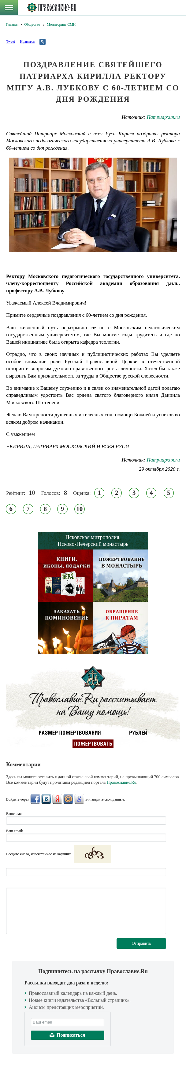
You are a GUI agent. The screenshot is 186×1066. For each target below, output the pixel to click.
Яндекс (57, 799)
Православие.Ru (121, 782)
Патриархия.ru (163, 117)
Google (79, 799)
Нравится (27, 41)
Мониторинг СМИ (61, 24)
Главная (12, 24)
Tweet (10, 41)
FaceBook (35, 799)
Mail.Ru (68, 799)
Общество (32, 24)
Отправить (141, 943)
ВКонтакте (46, 799)
